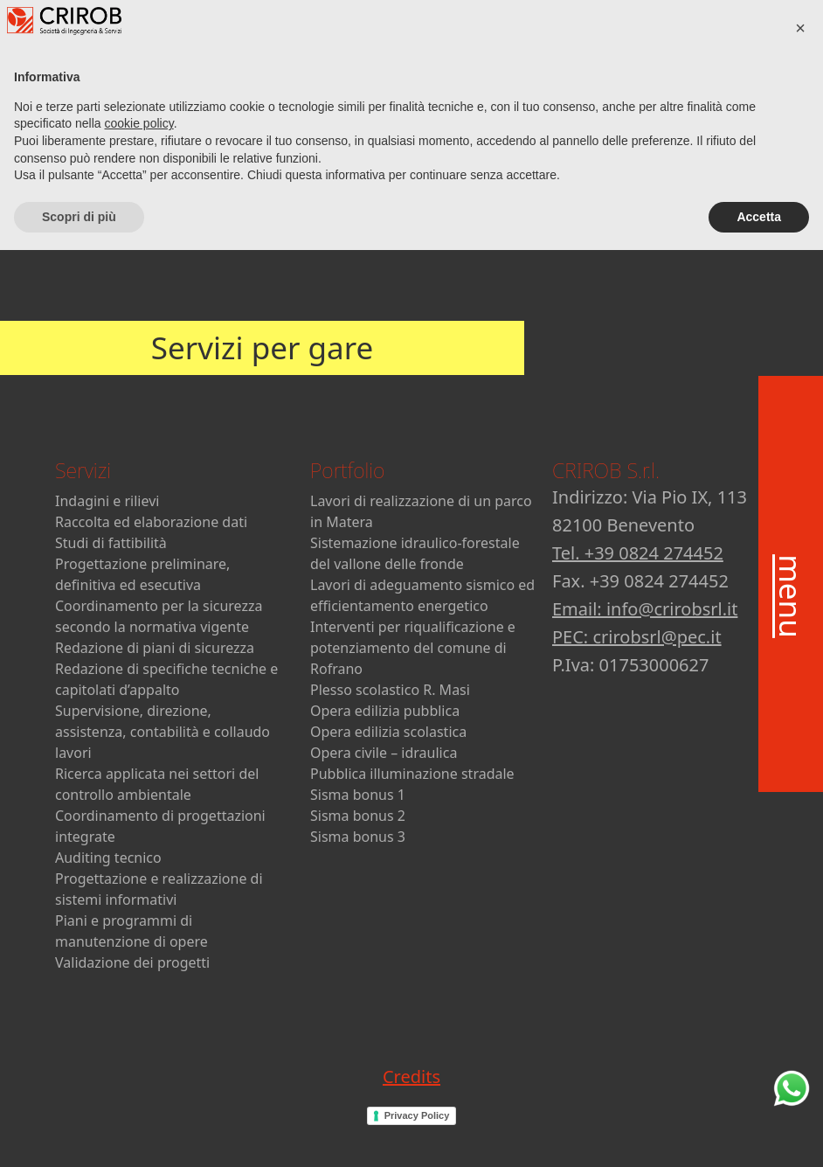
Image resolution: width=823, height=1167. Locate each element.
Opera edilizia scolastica (388, 731)
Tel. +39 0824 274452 (637, 553)
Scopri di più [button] (79, 1133)
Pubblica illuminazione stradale (412, 773)
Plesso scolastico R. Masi (390, 689)
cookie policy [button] (139, 1040)
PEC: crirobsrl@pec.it (637, 637)
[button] (800, 945)
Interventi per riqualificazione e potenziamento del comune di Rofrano (412, 647)
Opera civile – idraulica (383, 752)
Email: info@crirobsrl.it (644, 609)
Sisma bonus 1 (357, 794)
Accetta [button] (759, 1133)
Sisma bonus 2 (357, 815)
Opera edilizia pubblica (385, 710)
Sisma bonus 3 (357, 836)
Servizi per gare (262, 347)
